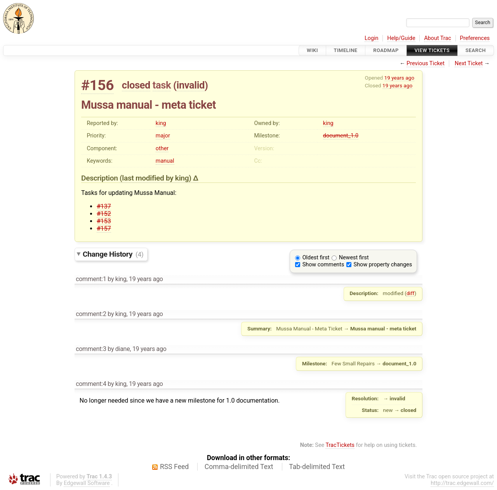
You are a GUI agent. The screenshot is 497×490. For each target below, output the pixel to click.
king (161, 123)
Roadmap (386, 50)
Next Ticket (469, 63)
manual (165, 161)
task (162, 85)
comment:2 (91, 314)
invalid (191, 85)
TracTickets (340, 445)
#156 (97, 85)
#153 (104, 221)
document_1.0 (340, 135)
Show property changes (383, 264)
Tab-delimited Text (317, 467)
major (163, 135)
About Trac (437, 38)
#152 (104, 213)
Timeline (346, 50)
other (162, 148)
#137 (104, 206)
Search (476, 50)
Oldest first (316, 257)
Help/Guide (401, 38)
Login (372, 38)
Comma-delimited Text (239, 467)
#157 (104, 228)
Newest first (354, 257)
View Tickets (432, 50)
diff (411, 293)
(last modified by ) (156, 178)
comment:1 (91, 279)
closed (136, 85)
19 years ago (399, 78)
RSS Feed (174, 467)
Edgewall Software (87, 483)
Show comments (323, 264)
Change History (113, 254)
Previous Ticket (426, 63)
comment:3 (91, 349)
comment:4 (91, 383)
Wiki (312, 50)
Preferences (475, 38)
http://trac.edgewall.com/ (462, 483)
